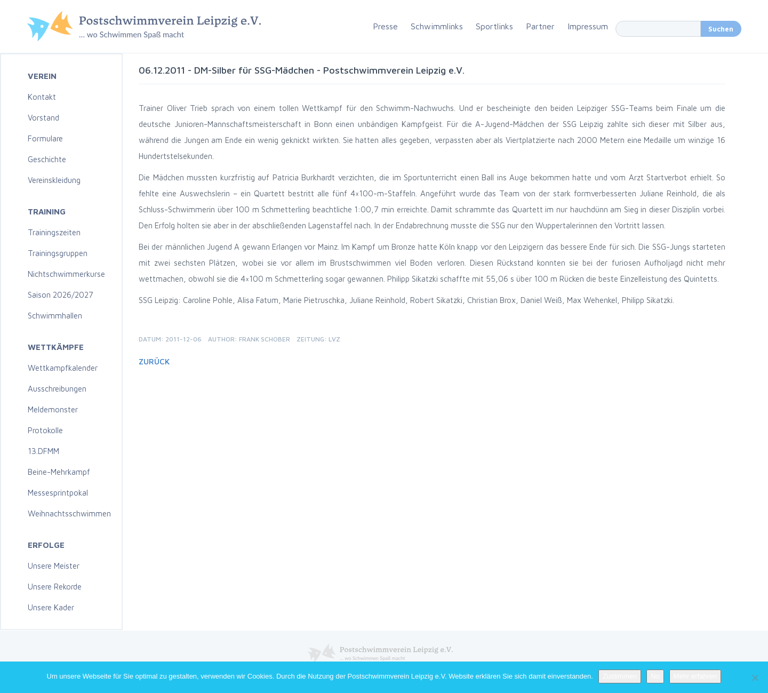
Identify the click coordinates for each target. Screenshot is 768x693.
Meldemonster (53, 409)
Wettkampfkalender (63, 367)
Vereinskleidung (54, 180)
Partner (540, 26)
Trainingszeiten (54, 232)
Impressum (587, 26)
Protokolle (45, 430)
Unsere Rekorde (55, 586)
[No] (754, 677)
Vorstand (43, 117)
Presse (385, 26)
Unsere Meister (53, 565)
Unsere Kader (51, 607)
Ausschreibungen (57, 388)
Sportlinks (494, 26)
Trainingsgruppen (57, 253)
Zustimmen (620, 676)
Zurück (154, 361)
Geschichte (47, 159)
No (655, 676)
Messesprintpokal (58, 492)
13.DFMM (43, 451)
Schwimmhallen (55, 315)
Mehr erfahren (695, 676)
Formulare (45, 138)
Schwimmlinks (437, 26)
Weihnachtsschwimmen (69, 513)
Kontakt (42, 96)
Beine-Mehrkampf (59, 471)
